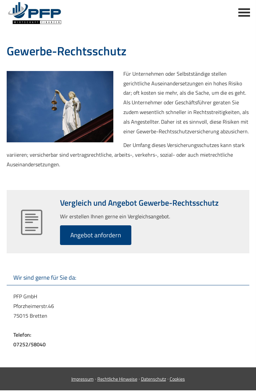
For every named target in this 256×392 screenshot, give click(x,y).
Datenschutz (153, 378)
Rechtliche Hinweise (117, 378)
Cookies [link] (177, 378)
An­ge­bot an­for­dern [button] (95, 235)
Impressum (82, 378)
